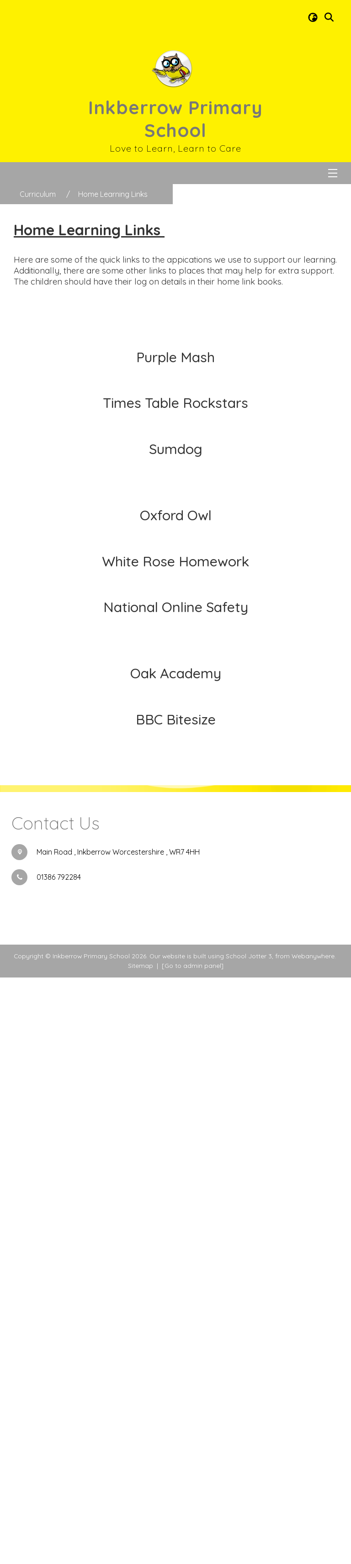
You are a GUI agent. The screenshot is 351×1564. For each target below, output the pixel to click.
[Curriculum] (38, 194)
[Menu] (332, 173)
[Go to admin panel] (192, 1552)
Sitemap (140, 1552)
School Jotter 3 (249, 1542)
